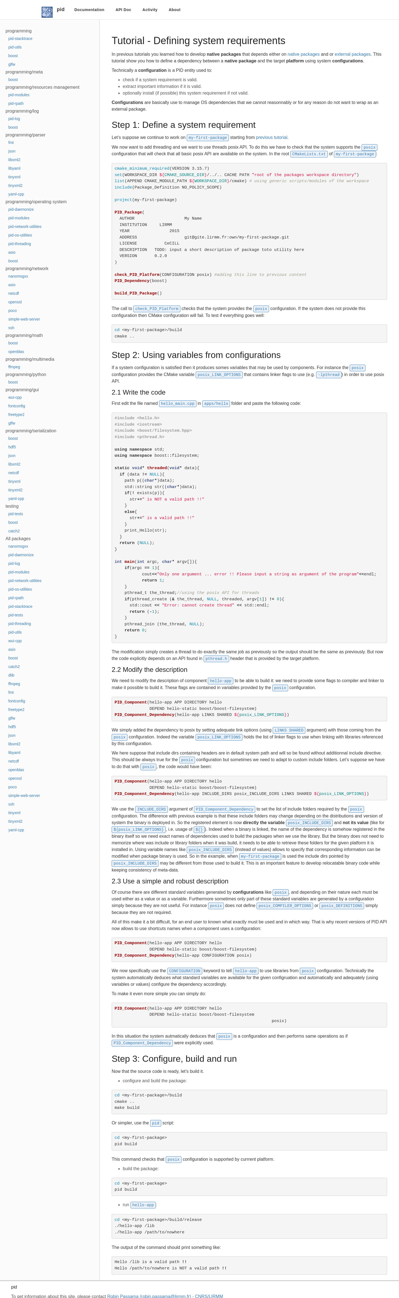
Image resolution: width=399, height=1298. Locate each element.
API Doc (123, 9)
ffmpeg (14, 367)
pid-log (14, 118)
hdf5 (12, 447)
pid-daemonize (21, 209)
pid (61, 9)
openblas (16, 351)
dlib (11, 675)
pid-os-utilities (20, 235)
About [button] (175, 9)
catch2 (14, 531)
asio (12, 252)
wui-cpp (15, 397)
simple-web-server (24, 319)
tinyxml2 (15, 185)
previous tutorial (271, 137)
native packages (304, 54)
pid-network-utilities (25, 226)
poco (12, 310)
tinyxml (14, 177)
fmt (11, 142)
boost (13, 56)
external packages (353, 54)
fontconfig (16, 406)
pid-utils (15, 47)
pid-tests (15, 514)
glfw (11, 64)
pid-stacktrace (20, 38)
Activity (150, 9)
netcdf (13, 293)
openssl (15, 302)
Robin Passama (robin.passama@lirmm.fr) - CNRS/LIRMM (165, 1291)
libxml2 (14, 160)
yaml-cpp (16, 194)
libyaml (14, 168)
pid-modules (18, 95)
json (12, 151)
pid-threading (19, 244)
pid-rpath (16, 103)
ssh (11, 328)
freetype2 (16, 414)
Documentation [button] (89, 9)
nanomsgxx (18, 276)
